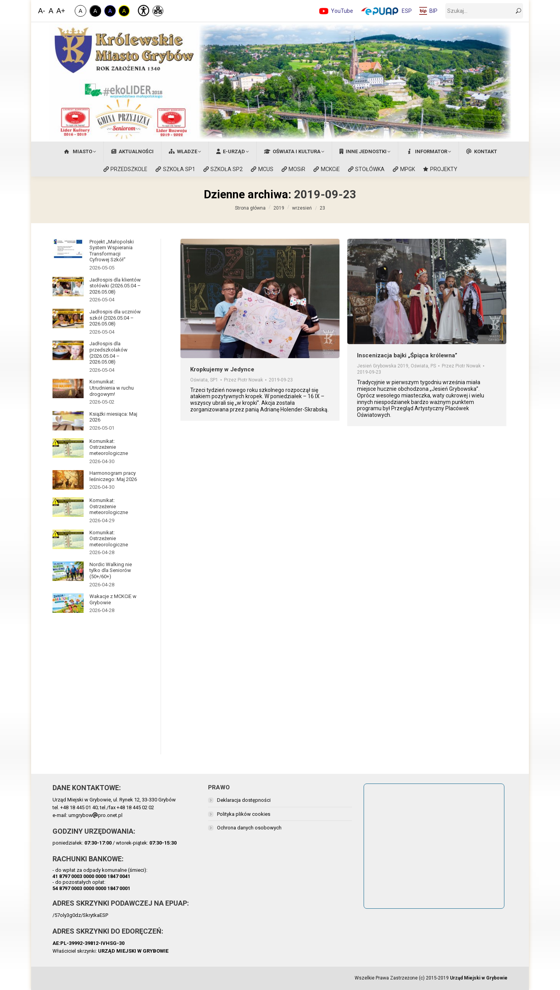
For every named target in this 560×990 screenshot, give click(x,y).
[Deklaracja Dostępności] (143, 10)
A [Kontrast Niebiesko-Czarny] (110, 11)
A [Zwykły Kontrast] (80, 11)
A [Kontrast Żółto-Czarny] (124, 11)
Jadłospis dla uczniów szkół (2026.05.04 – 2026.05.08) (115, 318)
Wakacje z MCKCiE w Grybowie (112, 599)
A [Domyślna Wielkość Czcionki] (51, 11)
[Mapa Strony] (157, 10)
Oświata (199, 380)
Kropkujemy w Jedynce (222, 369)
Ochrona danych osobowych (249, 828)
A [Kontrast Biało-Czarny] (95, 11)
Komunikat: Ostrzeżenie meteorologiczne (108, 447)
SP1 (214, 380)
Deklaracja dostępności (244, 800)
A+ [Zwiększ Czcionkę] (60, 11)
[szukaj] (484, 11)
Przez (243, 380)
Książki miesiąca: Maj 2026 (113, 417)
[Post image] (68, 248)
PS (433, 366)
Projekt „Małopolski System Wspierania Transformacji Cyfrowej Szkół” (111, 251)
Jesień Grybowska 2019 (382, 366)
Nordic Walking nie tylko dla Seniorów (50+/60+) (110, 570)
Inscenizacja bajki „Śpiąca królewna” (407, 355)
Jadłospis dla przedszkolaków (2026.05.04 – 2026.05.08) (108, 353)
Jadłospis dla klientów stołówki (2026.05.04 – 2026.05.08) (115, 286)
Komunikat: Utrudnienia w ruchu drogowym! (111, 388)
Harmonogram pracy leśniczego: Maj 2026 (113, 476)
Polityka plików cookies (243, 814)
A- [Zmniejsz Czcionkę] (41, 11)
